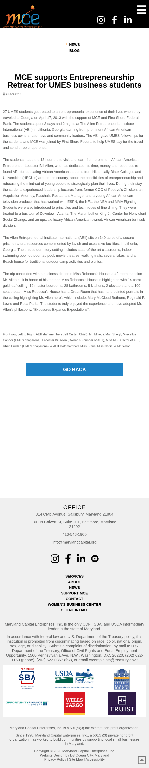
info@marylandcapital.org (74, 542)
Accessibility (95, 759)
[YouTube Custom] (142, 17)
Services (74, 576)
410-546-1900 (74, 534)
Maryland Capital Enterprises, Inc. (88, 751)
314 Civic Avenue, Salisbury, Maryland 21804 (74, 514)
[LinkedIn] (128, 20)
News (74, 45)
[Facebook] (114, 20)
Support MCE (74, 593)
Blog (74, 51)
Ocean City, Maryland (92, 755)
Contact (74, 599)
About (74, 582)
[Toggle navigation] (141, 9)
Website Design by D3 (57, 755)
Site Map (76, 759)
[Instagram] (101, 20)
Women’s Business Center (74, 604)
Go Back (74, 369)
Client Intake (74, 610)
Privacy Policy (55, 759)
